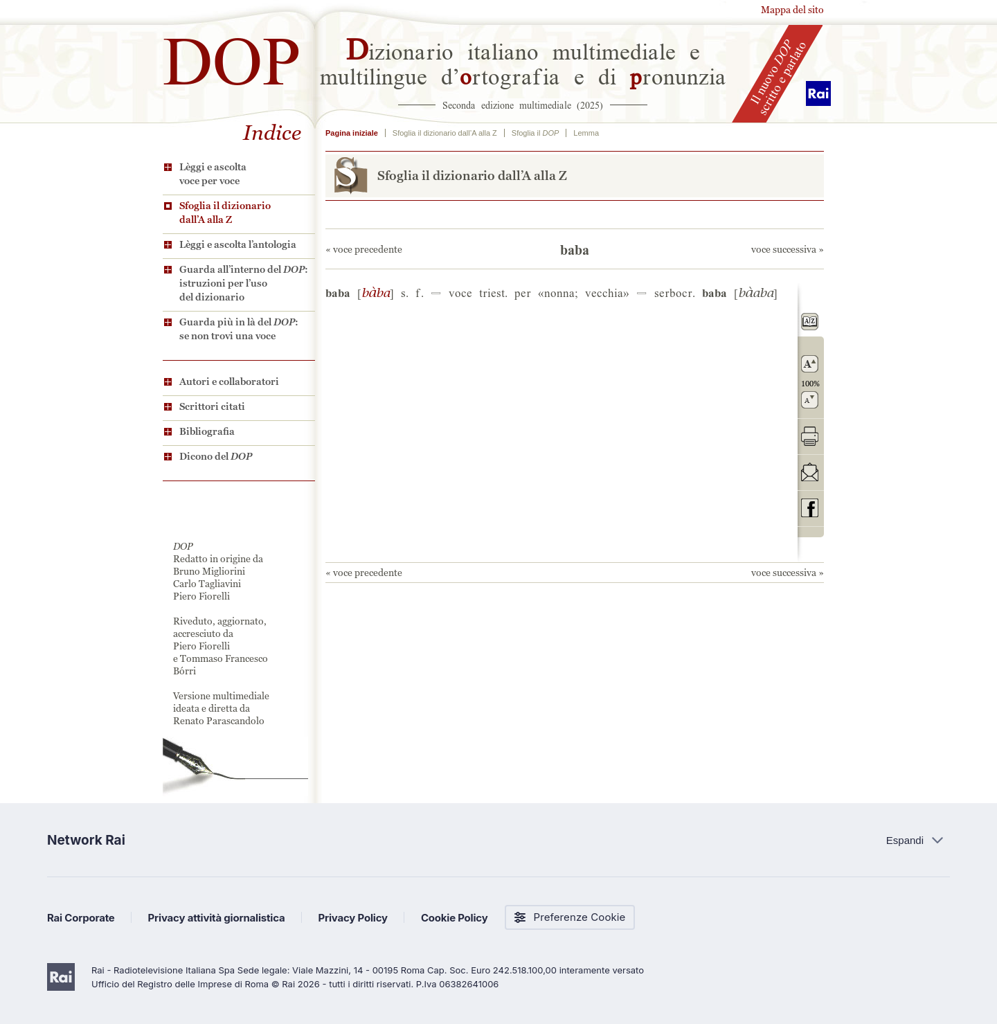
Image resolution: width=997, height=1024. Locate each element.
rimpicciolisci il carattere (809, 400)
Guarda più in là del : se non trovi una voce (238, 329)
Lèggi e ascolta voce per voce (212, 174)
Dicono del (215, 456)
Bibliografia (207, 431)
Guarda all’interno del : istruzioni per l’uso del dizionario (243, 283)
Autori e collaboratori (229, 381)
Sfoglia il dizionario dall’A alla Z (225, 212)
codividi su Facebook (809, 508)
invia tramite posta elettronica (809, 472)
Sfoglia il (535, 133)
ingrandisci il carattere (809, 364)
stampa (809, 436)
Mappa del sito (792, 9)
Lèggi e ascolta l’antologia (237, 244)
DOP (232, 55)
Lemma (586, 133)
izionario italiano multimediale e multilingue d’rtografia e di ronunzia (523, 62)
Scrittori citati (212, 406)
